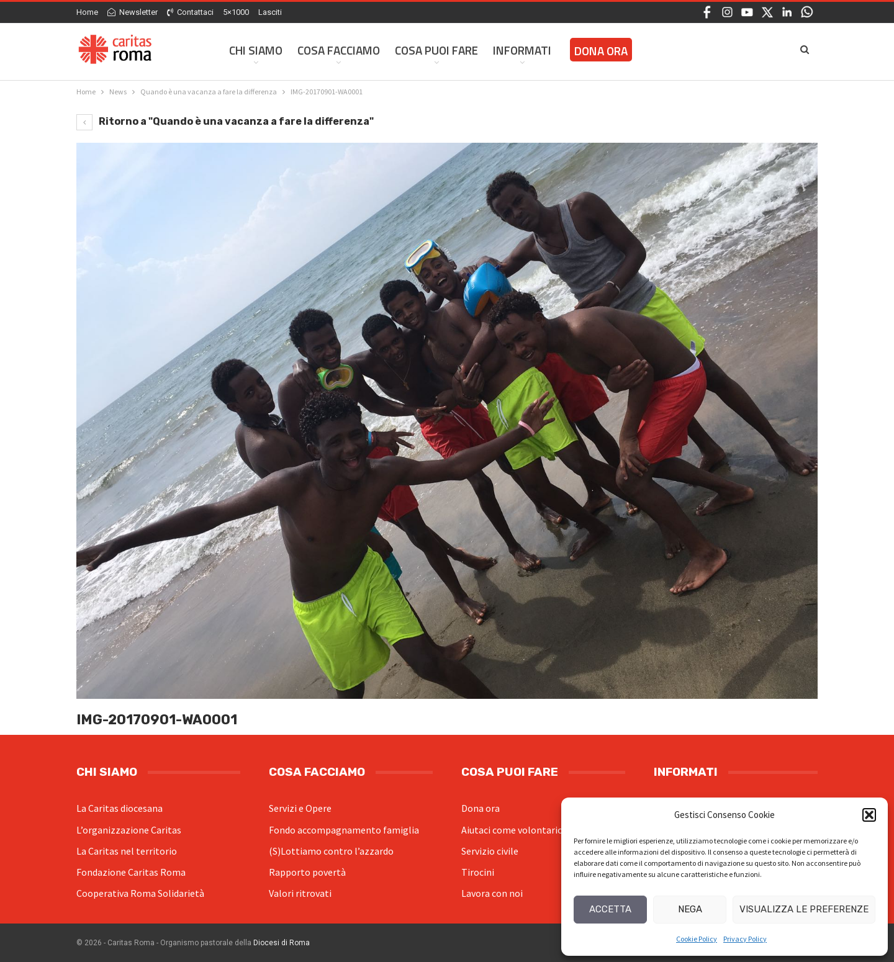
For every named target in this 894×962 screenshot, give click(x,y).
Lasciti (270, 12)
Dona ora (480, 808)
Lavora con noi (492, 893)
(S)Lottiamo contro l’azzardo (331, 851)
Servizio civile (489, 851)
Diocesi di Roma (281, 942)
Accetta (610, 909)
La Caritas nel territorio (126, 851)
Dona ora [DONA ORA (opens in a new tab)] (601, 51)
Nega (690, 909)
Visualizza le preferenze (804, 909)
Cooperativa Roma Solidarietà (140, 893)
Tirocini (477, 872)
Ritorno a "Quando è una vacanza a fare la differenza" (225, 121)
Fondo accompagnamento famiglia (344, 830)
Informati (522, 50)
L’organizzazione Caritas (128, 830)
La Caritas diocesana (119, 808)
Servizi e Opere (300, 808)
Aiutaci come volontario (512, 830)
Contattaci (190, 12)
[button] (869, 815)
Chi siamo (255, 50)
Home (87, 12)
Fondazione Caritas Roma (131, 872)
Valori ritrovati (300, 893)
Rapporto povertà (307, 872)
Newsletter (132, 12)
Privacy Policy (745, 938)
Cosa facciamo (338, 50)
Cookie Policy (696, 938)
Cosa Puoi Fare (436, 50)
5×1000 (236, 12)
